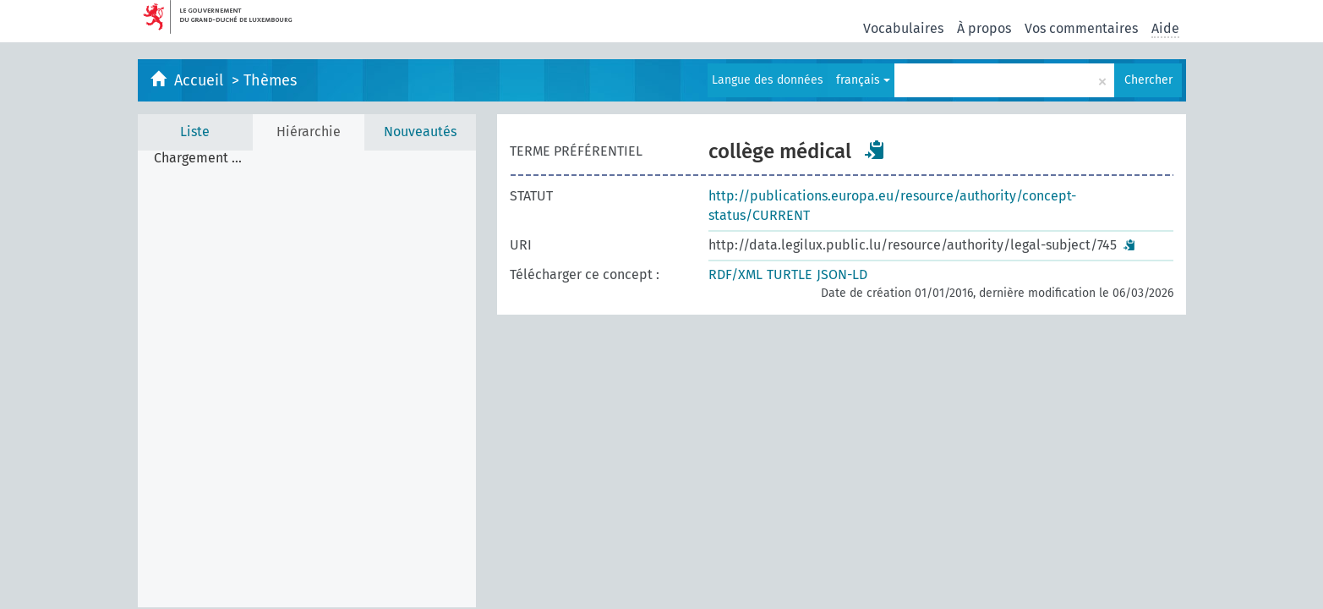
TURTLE (789, 274)
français (863, 80)
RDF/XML (735, 274)
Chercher (1148, 80)
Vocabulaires (903, 28)
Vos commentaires (1081, 28)
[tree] (307, 379)
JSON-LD (842, 274)
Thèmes (270, 80)
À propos (984, 28)
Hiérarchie (308, 131)
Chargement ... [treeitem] (198, 158)
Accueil (200, 80)
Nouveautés (420, 131)
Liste (195, 131)
